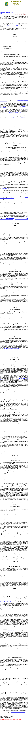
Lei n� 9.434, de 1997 (5, 188)
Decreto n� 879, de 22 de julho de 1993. (18, 712)
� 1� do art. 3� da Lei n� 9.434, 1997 (7, 630)
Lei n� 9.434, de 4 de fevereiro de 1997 (11, 25)
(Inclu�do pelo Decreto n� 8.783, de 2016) (14, 112)
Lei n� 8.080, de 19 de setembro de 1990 (11, 348)
